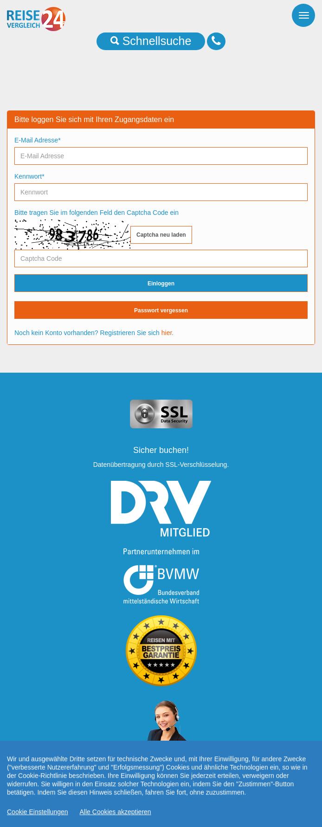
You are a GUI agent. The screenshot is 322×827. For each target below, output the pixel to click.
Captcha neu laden (161, 235)
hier (166, 332)
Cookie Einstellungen (37, 823)
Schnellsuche (151, 40)
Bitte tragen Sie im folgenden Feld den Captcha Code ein (96, 212)
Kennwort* (29, 176)
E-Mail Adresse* (37, 140)
